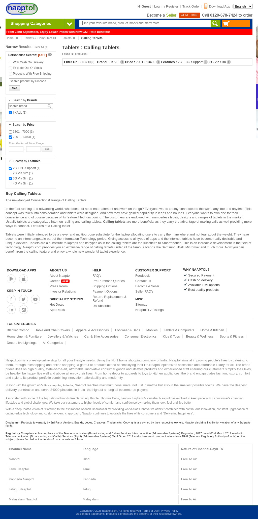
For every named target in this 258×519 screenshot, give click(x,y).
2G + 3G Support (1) (24, 168)
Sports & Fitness (232, 336)
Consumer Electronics (140, 336)
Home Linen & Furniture (24, 336)
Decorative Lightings (22, 343)
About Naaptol (60, 275)
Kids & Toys (171, 336)
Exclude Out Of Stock (25, 68)
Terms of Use (150, 510)
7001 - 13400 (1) (22, 137)
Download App (217, 6)
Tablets (68, 38)
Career (60, 281)
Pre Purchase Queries (108, 281)
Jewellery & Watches (63, 336)
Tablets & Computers (40, 38)
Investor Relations (63, 291)
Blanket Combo (18, 330)
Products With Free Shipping (30, 73)
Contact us (143, 281)
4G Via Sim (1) (21, 183)
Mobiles (152, 330)
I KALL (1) (17, 112)
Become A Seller (147, 286)
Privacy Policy (169, 510)
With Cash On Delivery (26, 62)
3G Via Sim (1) (21, 178)
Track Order (191, 6)
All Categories (53, 343)
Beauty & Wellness (199, 336)
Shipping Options (104, 286)
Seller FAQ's (144, 291)
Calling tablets (114, 221)
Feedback (142, 275)
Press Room (59, 286)
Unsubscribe (101, 306)
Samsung (169, 247)
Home (12, 38)
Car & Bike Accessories (101, 336)
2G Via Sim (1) (21, 173)
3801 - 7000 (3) (21, 131)
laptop (125, 234)
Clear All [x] (41, 47)
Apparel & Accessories (92, 330)
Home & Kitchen (212, 330)
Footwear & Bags (127, 330)
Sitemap (141, 304)
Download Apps (21, 270)
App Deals (57, 310)
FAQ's (96, 275)
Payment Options (105, 291)
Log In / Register (166, 6)
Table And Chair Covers (53, 330)
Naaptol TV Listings (149, 310)
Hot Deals (57, 304)
